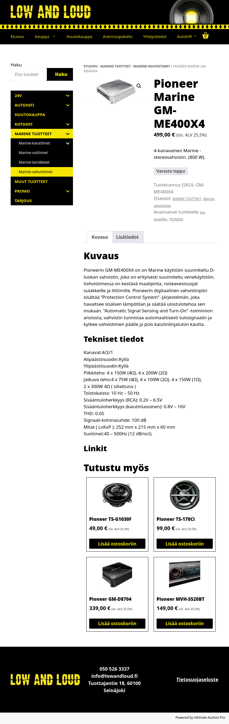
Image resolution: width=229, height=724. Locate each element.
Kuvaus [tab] (100, 237)
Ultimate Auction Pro (209, 717)
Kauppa (48, 36)
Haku (16, 65)
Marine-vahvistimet (151, 66)
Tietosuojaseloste (197, 679)
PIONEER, (177, 219)
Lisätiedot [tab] (127, 237)
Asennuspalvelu (118, 36)
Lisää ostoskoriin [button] (117, 544)
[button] (55, 36)
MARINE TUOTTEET (115, 66)
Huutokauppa (79, 36)
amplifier (160, 219)
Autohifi (187, 36)
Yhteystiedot (155, 36)
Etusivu (17, 36)
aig (202, 212)
